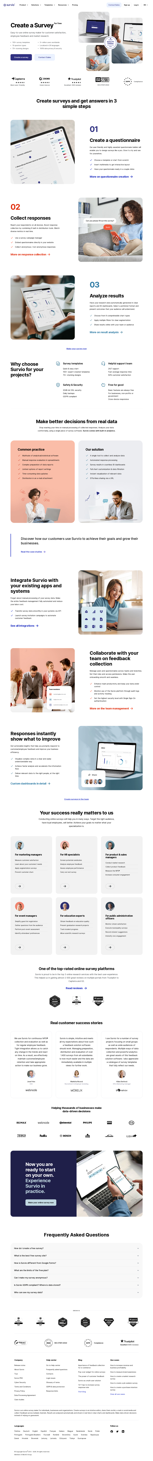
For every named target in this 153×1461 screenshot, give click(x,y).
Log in (136, 5)
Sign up (127, 5)
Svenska (84, 1435)
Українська (94, 1435)
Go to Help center (53, 1365)
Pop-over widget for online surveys (91, 1372)
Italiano (61, 1431)
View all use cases (117, 1394)
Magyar (70, 1431)
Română (56, 1435)
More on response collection (28, 254)
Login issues (50, 1378)
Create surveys (79, 1410)
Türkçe (72, 1438)
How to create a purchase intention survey (123, 1388)
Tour (16, 1374)
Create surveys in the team (76, 799)
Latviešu (53, 1438)
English (35, 1431)
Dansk (16, 1438)
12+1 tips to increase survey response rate (89, 1386)
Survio (25, 1452)
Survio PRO (18, 1378)
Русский (47, 1435)
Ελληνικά (63, 1438)
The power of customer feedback (91, 1376)
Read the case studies (31, 552)
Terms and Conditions (22, 1387)
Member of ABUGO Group (23, 1454)
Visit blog (82, 1392)
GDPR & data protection (55, 1387)
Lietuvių (44, 1438)
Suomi (75, 1435)
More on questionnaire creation (109, 176)
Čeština (17, 1431)
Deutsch (26, 1431)
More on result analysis (104, 332)
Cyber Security (20, 1382)
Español (44, 1431)
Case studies (19, 1400)
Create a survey (21, 57)
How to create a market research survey (122, 1377)
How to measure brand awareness (123, 1372)
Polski (97, 1431)
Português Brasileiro (33, 1435)
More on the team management (109, 708)
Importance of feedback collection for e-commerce (91, 1366)
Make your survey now (76, 349)
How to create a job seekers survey (124, 1383)
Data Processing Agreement (25, 1395)
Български (82, 1438)
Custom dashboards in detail (28, 783)
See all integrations (22, 625)
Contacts (49, 1374)
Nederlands (80, 1431)
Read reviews (74, 988)
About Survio (19, 1369)
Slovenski (34, 1438)
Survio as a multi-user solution (89, 1381)
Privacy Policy (19, 1391)
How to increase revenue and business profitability (121, 1366)
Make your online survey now (41, 1202)
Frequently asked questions (56, 1369)
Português (18, 1435)
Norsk (90, 1431)
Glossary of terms (53, 1382)
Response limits (52, 1391)
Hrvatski (25, 1438)
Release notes (19, 1365)
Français (53, 1431)
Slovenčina (66, 1435)
